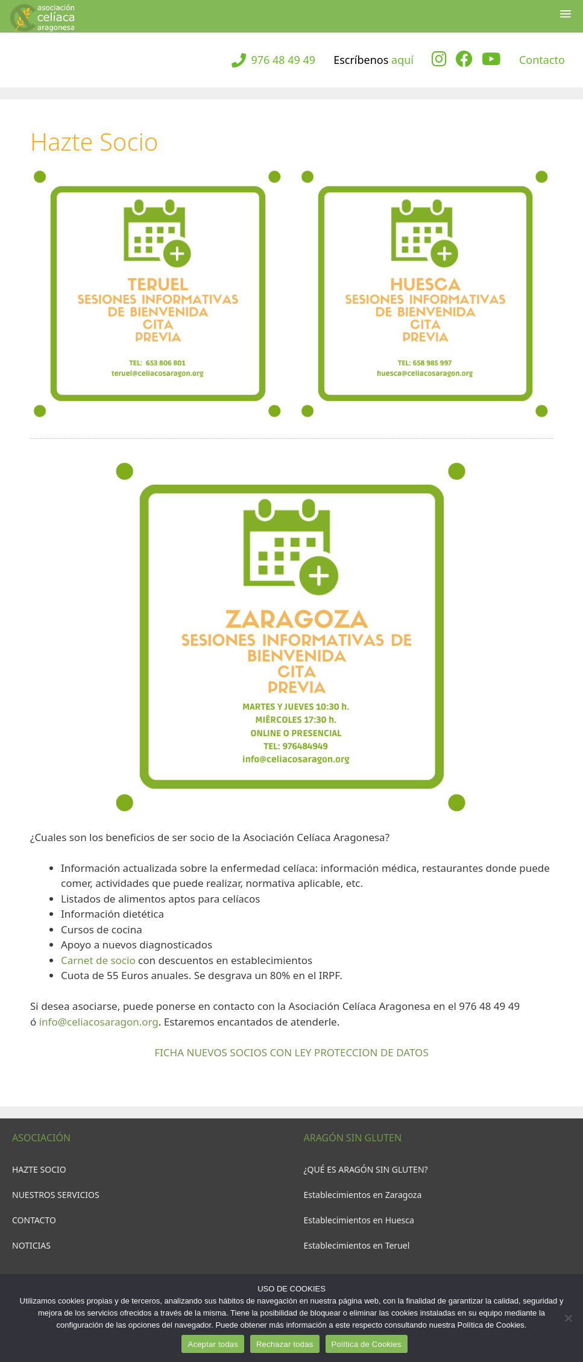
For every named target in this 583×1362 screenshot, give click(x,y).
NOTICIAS (31, 1245)
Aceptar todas (213, 1344)
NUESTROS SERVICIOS (55, 1194)
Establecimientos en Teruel (357, 1245)
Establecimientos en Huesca (359, 1220)
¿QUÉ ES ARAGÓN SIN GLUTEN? (366, 1169)
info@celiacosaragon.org (99, 1022)
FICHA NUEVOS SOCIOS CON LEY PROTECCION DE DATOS (291, 1052)
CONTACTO (34, 1220)
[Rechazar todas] (568, 1318)
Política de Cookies (367, 1344)
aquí (402, 59)
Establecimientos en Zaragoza (363, 1194)
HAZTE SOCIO (39, 1169)
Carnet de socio (98, 960)
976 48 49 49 (283, 59)
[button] (565, 16)
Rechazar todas (285, 1344)
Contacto (542, 59)
